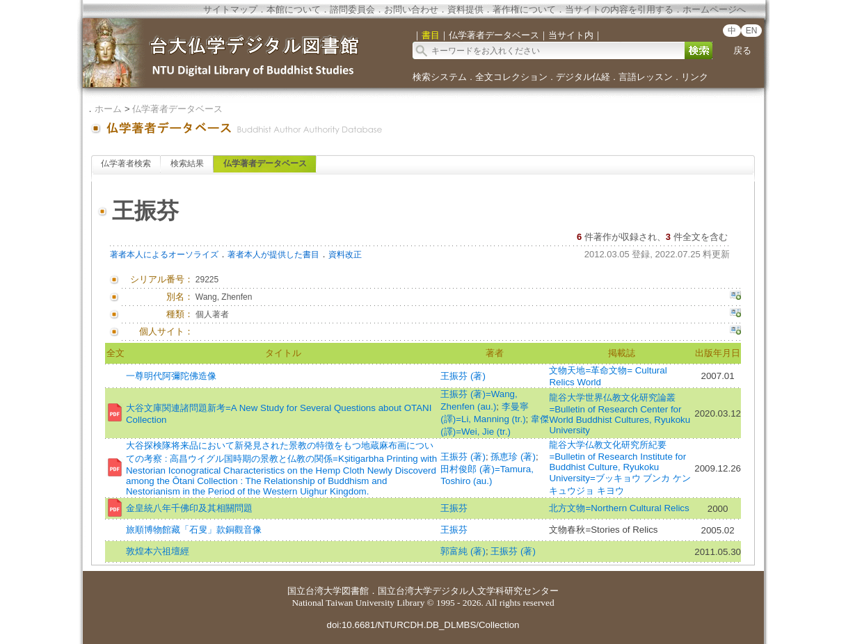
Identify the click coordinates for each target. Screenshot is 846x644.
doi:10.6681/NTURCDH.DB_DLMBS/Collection (422, 625)
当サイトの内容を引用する (619, 9)
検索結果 (187, 163)
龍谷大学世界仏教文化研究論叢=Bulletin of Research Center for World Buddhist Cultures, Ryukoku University (619, 413)
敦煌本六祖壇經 (157, 551)
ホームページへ (714, 9)
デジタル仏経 (583, 77)
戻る (742, 50)
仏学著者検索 (126, 163)
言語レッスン (645, 77)
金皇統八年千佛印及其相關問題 (189, 508)
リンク (694, 77)
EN (752, 30)
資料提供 (465, 9)
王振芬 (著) (463, 376)
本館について (293, 9)
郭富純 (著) (463, 551)
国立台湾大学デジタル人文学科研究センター (468, 591)
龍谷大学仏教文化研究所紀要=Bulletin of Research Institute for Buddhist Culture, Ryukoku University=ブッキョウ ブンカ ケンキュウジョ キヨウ (620, 468)
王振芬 (454, 508)
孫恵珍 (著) (513, 456)
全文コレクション (511, 77)
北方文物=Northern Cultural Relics (619, 508)
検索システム (440, 77)
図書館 (355, 591)
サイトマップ (230, 9)
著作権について (524, 9)
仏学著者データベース (177, 109)
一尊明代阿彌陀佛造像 (171, 376)
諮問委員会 (352, 9)
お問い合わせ (411, 9)
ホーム (108, 109)
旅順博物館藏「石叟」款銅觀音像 (194, 529)
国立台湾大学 (314, 591)
